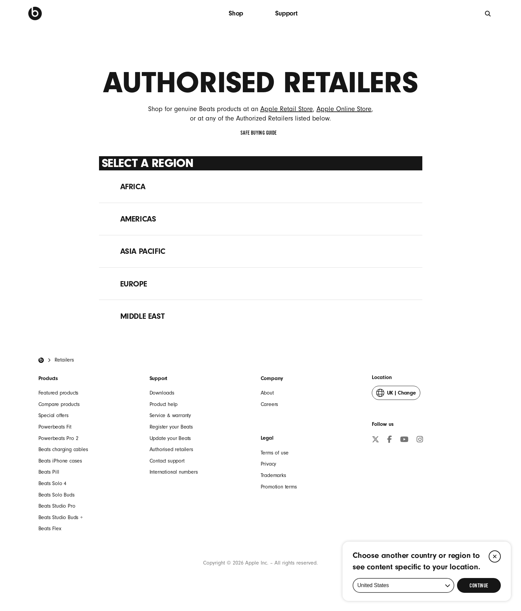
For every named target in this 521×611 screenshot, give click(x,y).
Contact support (167, 461)
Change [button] (396, 394)
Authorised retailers (171, 449)
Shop (236, 13)
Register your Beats (171, 427)
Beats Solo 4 (52, 483)
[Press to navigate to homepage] (35, 13)
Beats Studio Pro (56, 506)
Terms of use (275, 453)
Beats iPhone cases (60, 461)
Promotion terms (279, 487)
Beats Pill (48, 472)
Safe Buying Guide (260, 133)
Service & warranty (170, 415)
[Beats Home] (41, 360)
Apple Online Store (344, 109)
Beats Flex (49, 528)
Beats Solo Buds (56, 495)
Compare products (59, 404)
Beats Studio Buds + (60, 517)
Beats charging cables (63, 449)
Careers (270, 404)
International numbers (174, 472)
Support (286, 13)
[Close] (495, 556)
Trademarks (273, 475)
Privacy (268, 464)
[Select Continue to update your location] (479, 585)
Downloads (162, 393)
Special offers (53, 415)
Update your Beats (170, 438)
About (267, 393)
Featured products (58, 393)
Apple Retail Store (286, 109)
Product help (164, 404)
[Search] (488, 13)
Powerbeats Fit (54, 427)
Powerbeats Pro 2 (58, 438)
